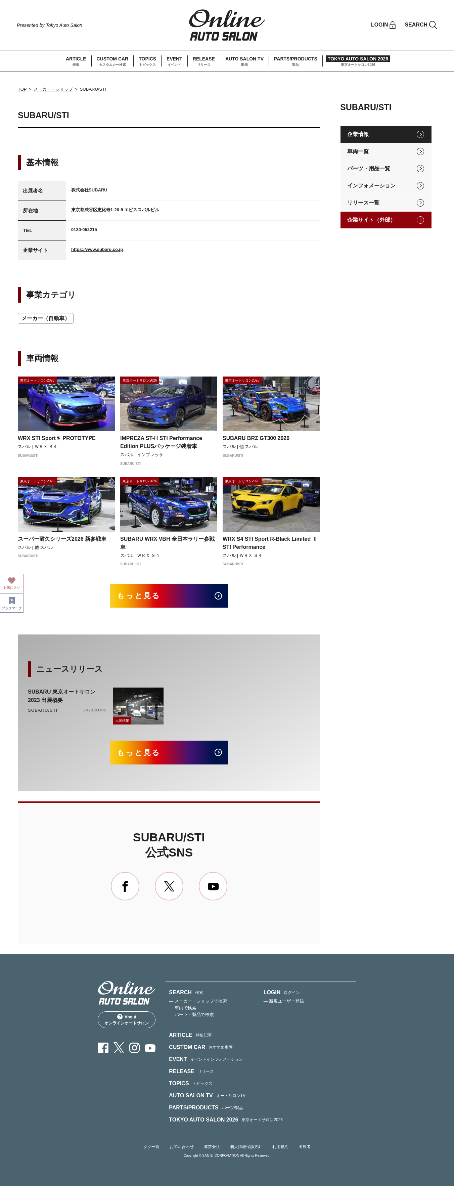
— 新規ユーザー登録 (284, 1001)
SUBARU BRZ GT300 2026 (256, 438)
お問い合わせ (182, 1147)
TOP (22, 89)
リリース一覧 (363, 203)
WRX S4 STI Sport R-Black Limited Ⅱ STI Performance (270, 543)
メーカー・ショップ (53, 89)
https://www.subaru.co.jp (97, 249)
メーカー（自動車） (45, 318)
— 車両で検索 (182, 1008)
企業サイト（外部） (371, 220)
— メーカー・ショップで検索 (198, 1001)
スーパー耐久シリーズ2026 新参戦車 (62, 539)
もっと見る (139, 595)
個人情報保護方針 (246, 1147)
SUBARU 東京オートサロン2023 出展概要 (61, 696)
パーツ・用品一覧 (368, 168)
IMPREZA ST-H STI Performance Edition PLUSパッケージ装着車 (161, 442)
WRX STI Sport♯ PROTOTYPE (57, 438)
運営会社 (212, 1147)
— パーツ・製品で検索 (191, 1014)
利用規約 (280, 1147)
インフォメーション (371, 185)
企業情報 (358, 134)
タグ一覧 (151, 1147)
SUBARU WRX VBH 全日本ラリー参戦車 (167, 543)
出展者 (305, 1147)
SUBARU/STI (42, 710)
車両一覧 (358, 151)
